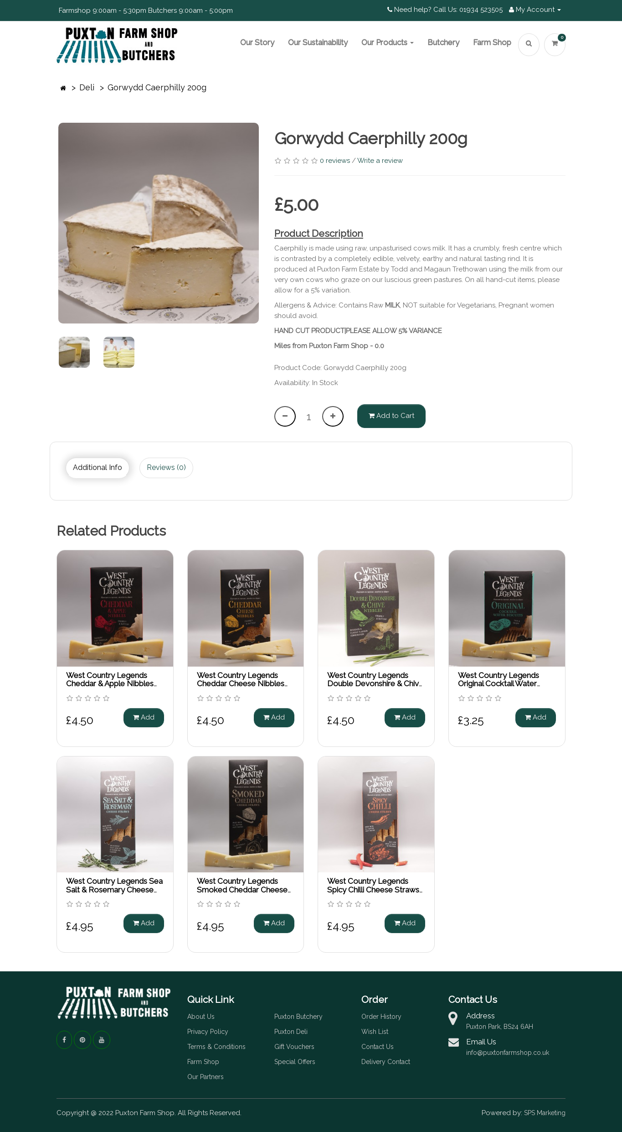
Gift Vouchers (294, 1046)
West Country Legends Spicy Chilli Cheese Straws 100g (373, 889)
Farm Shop (492, 42)
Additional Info (97, 467)
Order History (381, 1016)
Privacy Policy (207, 1031)
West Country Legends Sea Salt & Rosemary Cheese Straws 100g (114, 889)
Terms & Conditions (216, 1046)
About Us (201, 1016)
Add (143, 717)
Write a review (380, 160)
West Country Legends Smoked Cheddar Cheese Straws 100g (242, 889)
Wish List (374, 1031)
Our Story (257, 42)
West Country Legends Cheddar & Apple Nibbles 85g (110, 684)
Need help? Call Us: (422, 9)
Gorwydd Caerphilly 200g (157, 87)
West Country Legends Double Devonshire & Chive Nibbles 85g (375, 684)
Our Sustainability (318, 42)
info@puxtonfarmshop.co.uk (507, 1052)
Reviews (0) (166, 467)
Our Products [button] (387, 42)
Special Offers (294, 1061)
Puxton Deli (291, 1031)
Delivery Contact (385, 1061)
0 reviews (335, 160)
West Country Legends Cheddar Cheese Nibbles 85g (240, 684)
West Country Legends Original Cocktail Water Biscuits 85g (498, 684)
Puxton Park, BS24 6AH (499, 1026)
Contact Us (377, 1046)
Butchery (443, 42)
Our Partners (205, 1076)
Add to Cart (391, 416)
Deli (86, 87)
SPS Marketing (544, 1112)
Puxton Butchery (298, 1016)
